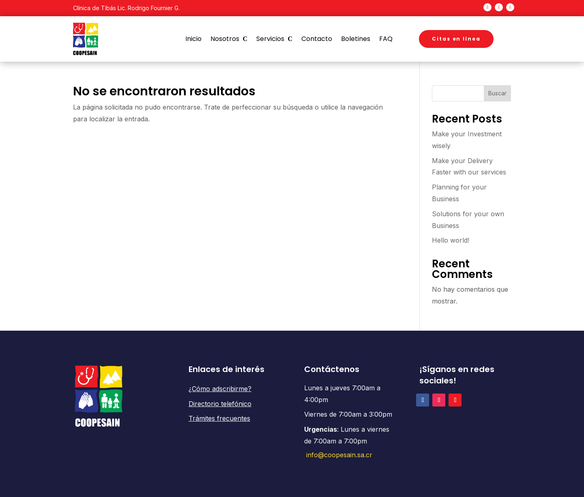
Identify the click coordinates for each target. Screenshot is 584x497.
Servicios (270, 39)
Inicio (193, 39)
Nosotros (224, 39)
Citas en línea (456, 38)
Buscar (497, 93)
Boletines (355, 39)
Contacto (316, 39)
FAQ (386, 39)
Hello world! (450, 240)
